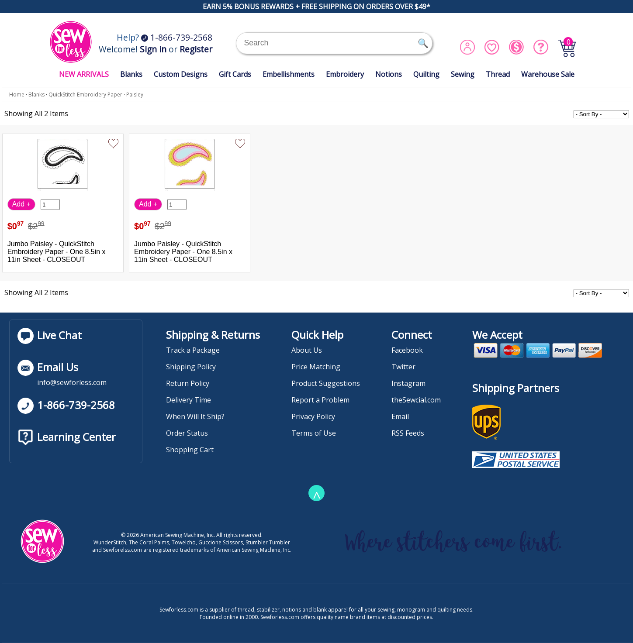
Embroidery (345, 74)
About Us (306, 350)
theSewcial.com (416, 400)
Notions (388, 74)
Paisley (134, 94)
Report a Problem (320, 400)
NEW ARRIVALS (84, 74)
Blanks (131, 74)
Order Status (187, 433)
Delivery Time (188, 400)
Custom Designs (181, 74)
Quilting (426, 74)
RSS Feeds (407, 433)
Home (16, 94)
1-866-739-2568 (176, 37)
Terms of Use (313, 433)
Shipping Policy (191, 366)
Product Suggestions (325, 383)
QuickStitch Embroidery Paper (85, 94)
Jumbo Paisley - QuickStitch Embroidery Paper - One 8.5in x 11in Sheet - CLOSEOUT (56, 251)
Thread (498, 74)
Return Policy (187, 383)
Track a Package (193, 350)
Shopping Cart (190, 449)
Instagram (408, 383)
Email (400, 416)
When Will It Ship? (195, 416)
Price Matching (315, 366)
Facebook (407, 350)
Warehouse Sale (547, 74)
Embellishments (289, 74)
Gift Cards (235, 74)
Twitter (403, 366)
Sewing (462, 74)
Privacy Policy (313, 416)
